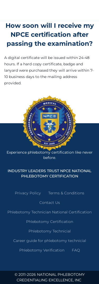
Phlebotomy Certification (49, 221)
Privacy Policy (28, 193)
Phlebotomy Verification (41, 250)
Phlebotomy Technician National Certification (49, 212)
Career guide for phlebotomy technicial (49, 240)
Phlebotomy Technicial (50, 231)
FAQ (76, 250)
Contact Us (49, 202)
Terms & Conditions (66, 193)
